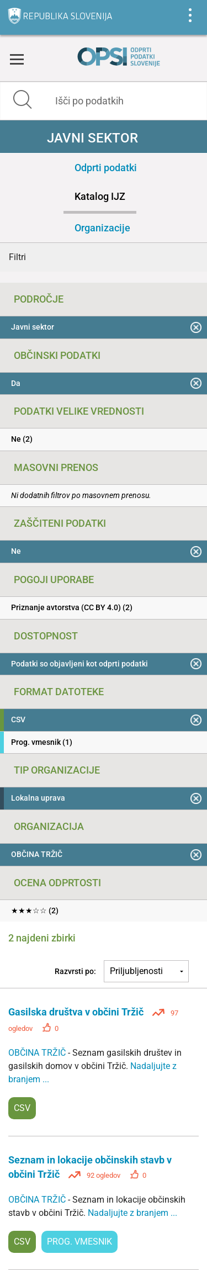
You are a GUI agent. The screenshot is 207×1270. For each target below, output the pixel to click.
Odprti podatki (106, 167)
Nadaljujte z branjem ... (132, 1213)
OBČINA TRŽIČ (38, 1052)
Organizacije (102, 228)
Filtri (17, 257)
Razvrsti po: (75, 971)
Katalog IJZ (100, 196)
